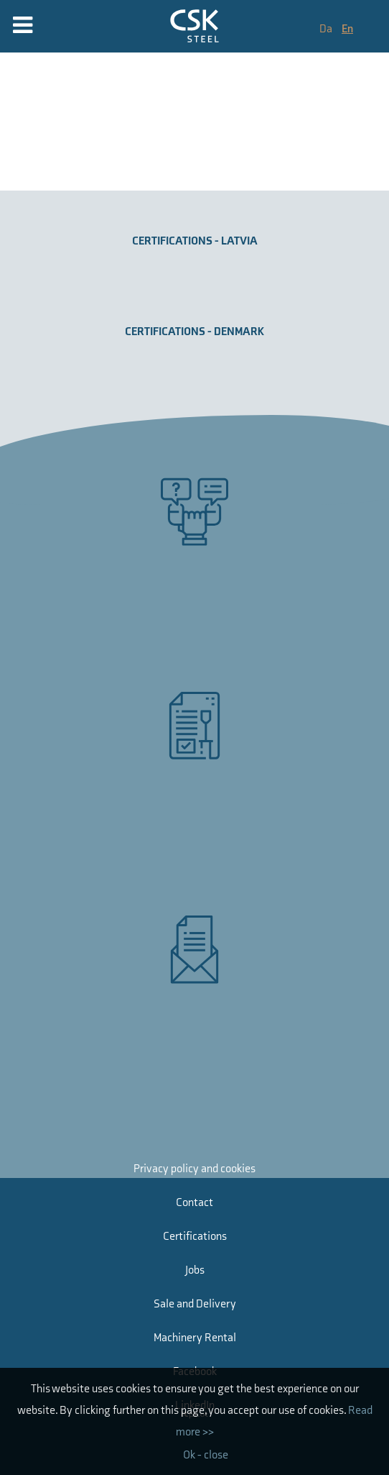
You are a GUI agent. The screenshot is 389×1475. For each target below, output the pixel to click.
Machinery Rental (195, 1338)
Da (326, 29)
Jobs (195, 1270)
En (347, 29)
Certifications (195, 1236)
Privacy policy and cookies (194, 1169)
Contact (194, 1203)
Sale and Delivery (195, 1304)
